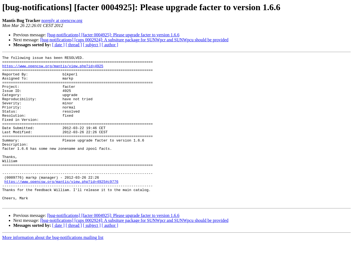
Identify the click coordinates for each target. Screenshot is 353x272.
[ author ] (110, 44)
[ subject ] (92, 44)
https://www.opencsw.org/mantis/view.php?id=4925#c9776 (61, 207)
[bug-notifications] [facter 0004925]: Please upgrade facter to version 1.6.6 (113, 34)
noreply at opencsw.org (61, 20)
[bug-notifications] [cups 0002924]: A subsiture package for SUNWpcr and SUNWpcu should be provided (134, 39)
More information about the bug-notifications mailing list (52, 267)
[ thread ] (74, 44)
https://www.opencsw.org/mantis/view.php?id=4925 (52, 68)
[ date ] (58, 44)
